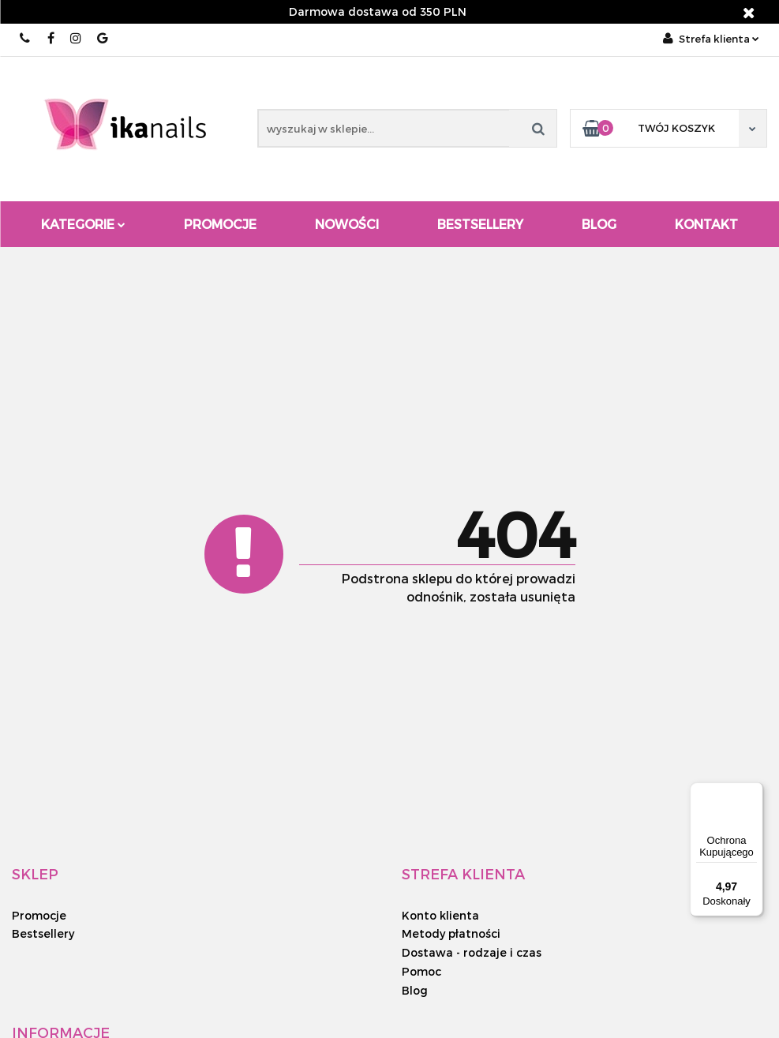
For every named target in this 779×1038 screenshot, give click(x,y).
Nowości (347, 223)
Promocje (220, 223)
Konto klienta (440, 915)
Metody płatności (451, 933)
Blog (599, 223)
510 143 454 (26, 38)
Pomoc (421, 971)
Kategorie (83, 223)
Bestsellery (480, 223)
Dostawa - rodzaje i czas (471, 952)
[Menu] (753, 791)
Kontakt (706, 223)
